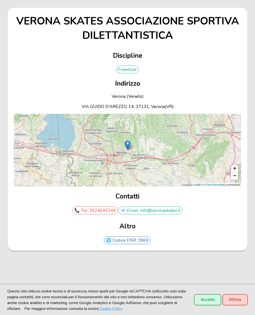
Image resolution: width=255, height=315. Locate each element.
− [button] (234, 176)
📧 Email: (130, 210)
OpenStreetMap (215, 184)
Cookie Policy (111, 308)
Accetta (208, 300)
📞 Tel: (81, 210)
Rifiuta (235, 300)
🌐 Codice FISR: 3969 (127, 240)
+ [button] (234, 169)
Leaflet (198, 184)
